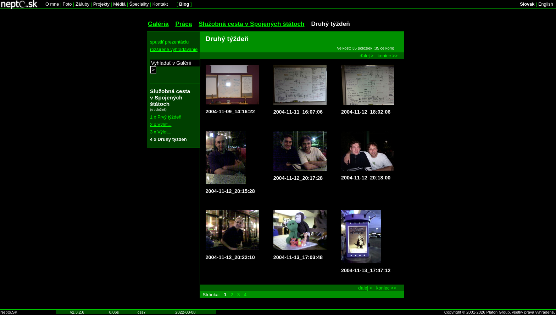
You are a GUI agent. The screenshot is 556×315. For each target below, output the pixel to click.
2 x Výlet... (160, 124)
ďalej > (366, 55)
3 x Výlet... (160, 131)
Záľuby (82, 4)
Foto (67, 4)
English (545, 4)
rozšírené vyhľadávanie (174, 49)
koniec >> (387, 55)
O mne (52, 4)
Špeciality (139, 4)
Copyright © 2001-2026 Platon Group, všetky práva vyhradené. (499, 312)
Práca (183, 23)
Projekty (101, 4)
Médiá (119, 4)
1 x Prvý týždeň (166, 117)
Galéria (158, 23)
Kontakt (160, 4)
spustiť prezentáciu (169, 42)
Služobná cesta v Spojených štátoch (251, 23)
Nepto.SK (8, 312)
